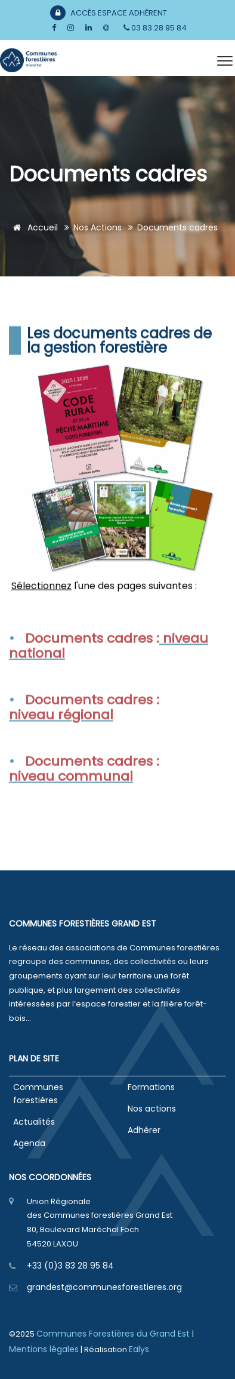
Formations (151, 1087)
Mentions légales (44, 1349)
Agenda (29, 1143)
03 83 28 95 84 (155, 27)
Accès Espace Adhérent (108, 13)
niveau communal (71, 795)
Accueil (33, 227)
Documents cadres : (92, 656)
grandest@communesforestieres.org (104, 1287)
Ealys (139, 1349)
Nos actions (97, 227)
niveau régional (61, 733)
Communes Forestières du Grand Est (114, 1334)
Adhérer (144, 1130)
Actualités (34, 1122)
